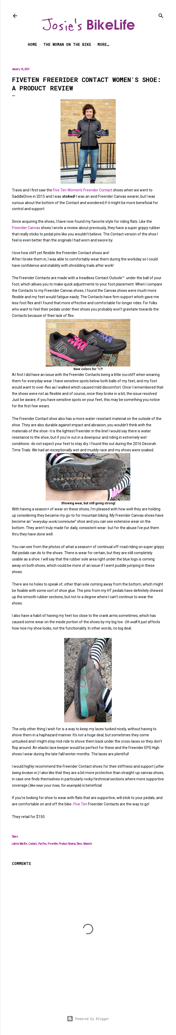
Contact (33, 843)
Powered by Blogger (88, 1018)
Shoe (79, 843)
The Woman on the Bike (67, 44)
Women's (87, 843)
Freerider (53, 843)
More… (103, 44)
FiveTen (42, 843)
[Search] (161, 14)
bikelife (23, 843)
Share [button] (15, 836)
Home (32, 44)
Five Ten (60, 190)
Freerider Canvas (26, 228)
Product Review (67, 843)
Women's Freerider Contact (89, 190)
